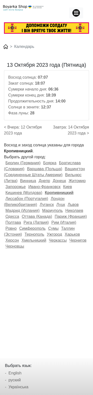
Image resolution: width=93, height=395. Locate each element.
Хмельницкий (34, 240)
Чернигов (78, 240)
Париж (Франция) (71, 216)
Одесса (12, 216)
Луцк (60, 204)
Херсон (12, 240)
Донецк (59, 181)
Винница (28, 181)
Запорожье (15, 187)
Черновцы (14, 246)
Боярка (49, 163)
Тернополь (34, 234)
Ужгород (54, 234)
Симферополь (32, 228)
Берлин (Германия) (23, 163)
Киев (67, 187)
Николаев (74, 210)
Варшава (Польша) (44, 169)
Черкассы (58, 240)
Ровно (11, 228)
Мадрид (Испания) (22, 210)
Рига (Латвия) (36, 222)
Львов (73, 204)
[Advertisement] (46, 301)
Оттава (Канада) (37, 216)
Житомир (77, 181)
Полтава (13, 222)
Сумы (53, 228)
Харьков (72, 234)
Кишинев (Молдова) (23, 193)
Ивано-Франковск (44, 187)
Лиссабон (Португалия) (26, 199)
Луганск (47, 204)
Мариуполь (52, 210)
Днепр (44, 181)
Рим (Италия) (63, 222)
